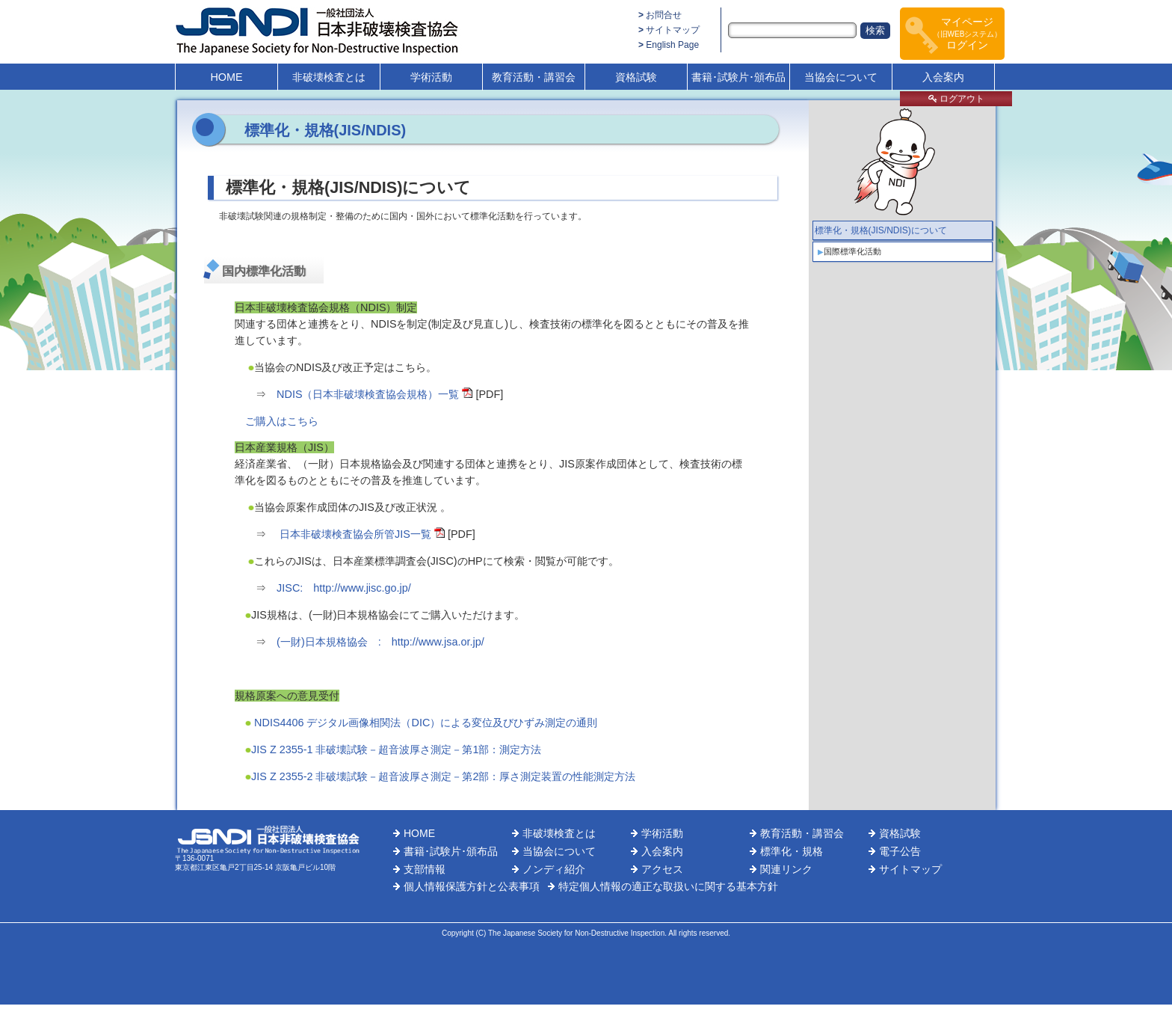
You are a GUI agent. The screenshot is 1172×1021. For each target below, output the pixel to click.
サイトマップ (673, 30)
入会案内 (943, 77)
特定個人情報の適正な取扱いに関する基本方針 (668, 886)
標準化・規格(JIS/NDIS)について (881, 230)
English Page (672, 45)
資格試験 (636, 77)
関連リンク (786, 869)
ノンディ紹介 (553, 869)
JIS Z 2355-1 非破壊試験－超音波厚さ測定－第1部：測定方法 (396, 749)
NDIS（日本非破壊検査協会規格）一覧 (368, 394)
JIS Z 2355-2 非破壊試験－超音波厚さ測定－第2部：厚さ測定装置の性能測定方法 (443, 776)
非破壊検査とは (329, 77)
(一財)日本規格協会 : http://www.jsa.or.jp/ (380, 642)
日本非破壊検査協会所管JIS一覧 (355, 534)
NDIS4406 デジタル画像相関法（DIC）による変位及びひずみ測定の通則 (424, 723)
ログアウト (956, 98)
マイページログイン (967, 33)
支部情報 (424, 869)
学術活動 (431, 77)
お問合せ (664, 15)
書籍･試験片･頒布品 (738, 77)
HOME (226, 77)
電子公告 (900, 851)
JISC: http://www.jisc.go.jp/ (344, 588)
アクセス (662, 869)
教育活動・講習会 (534, 77)
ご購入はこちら (281, 421)
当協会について (841, 77)
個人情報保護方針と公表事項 (472, 886)
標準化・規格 (791, 851)
